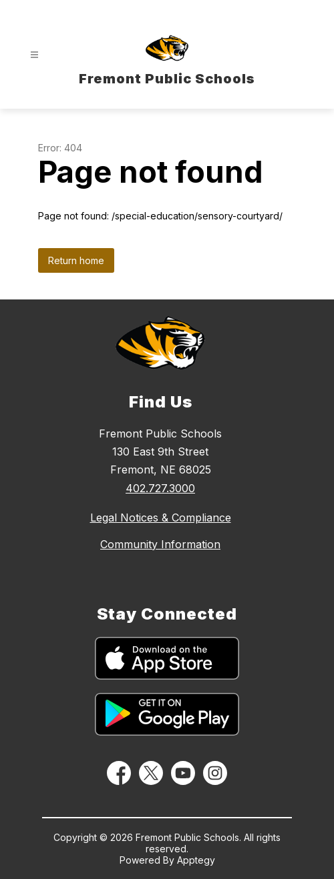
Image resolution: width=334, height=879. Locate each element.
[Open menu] (34, 55)
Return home (76, 260)
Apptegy (196, 860)
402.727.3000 (160, 488)
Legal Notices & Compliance (160, 517)
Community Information (160, 544)
